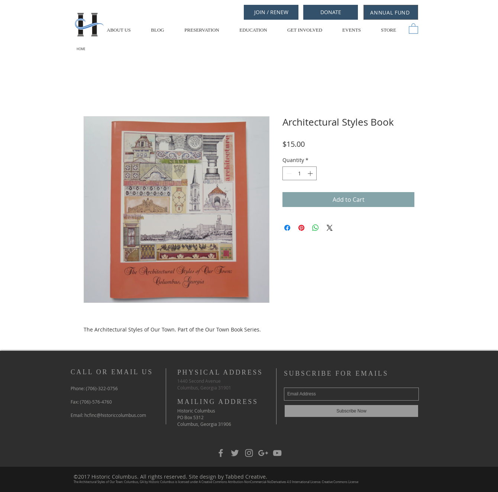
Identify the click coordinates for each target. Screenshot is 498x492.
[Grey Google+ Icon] (263, 453)
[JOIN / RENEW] (271, 12)
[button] (413, 28)
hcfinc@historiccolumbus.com (115, 415)
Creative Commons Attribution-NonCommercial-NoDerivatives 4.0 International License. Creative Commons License (279, 482)
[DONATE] (330, 12)
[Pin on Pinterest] (301, 227)
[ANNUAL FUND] (390, 12)
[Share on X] (329, 227)
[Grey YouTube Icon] (277, 453)
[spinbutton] (299, 173)
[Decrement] (288, 173)
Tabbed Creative (245, 476)
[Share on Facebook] (287, 227)
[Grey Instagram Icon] (249, 453)
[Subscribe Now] (351, 411)
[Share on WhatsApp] (315, 227)
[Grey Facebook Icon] (221, 453)
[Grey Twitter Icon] (235, 453)
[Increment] (311, 173)
